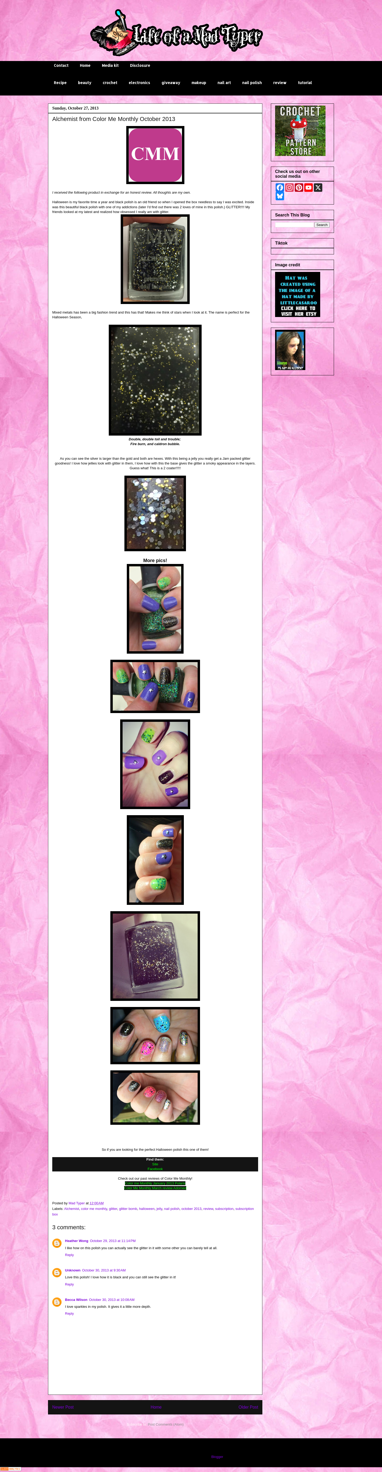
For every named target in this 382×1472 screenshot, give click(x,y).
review (279, 82)
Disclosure (140, 65)
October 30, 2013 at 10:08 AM (111, 1300)
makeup (199, 82)
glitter (113, 1209)
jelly (159, 1209)
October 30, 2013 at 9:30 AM (104, 1270)
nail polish (252, 82)
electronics (139, 82)
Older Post (248, 1407)
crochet (110, 82)
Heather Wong (76, 1241)
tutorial (305, 82)
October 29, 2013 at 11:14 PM (113, 1241)
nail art (224, 82)
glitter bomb (128, 1209)
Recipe (60, 82)
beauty (84, 82)
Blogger (217, 1457)
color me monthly (94, 1209)
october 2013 (191, 1209)
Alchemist (71, 1209)
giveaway (171, 82)
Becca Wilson (76, 1300)
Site (155, 1164)
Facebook (155, 1169)
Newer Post (63, 1407)
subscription (224, 1209)
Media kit (110, 65)
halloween (147, 1209)
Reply (69, 1255)
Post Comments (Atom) (166, 1424)
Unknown (73, 1270)
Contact (61, 65)
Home (85, 65)
